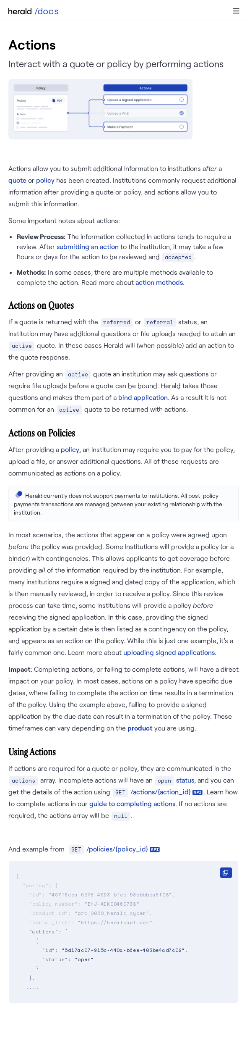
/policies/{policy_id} (117, 849)
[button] (236, 11)
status (185, 780)
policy (45, 180)
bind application (143, 397)
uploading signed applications (169, 652)
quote (17, 180)
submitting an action (88, 246)
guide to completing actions (132, 803)
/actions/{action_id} (160, 792)
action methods (159, 282)
